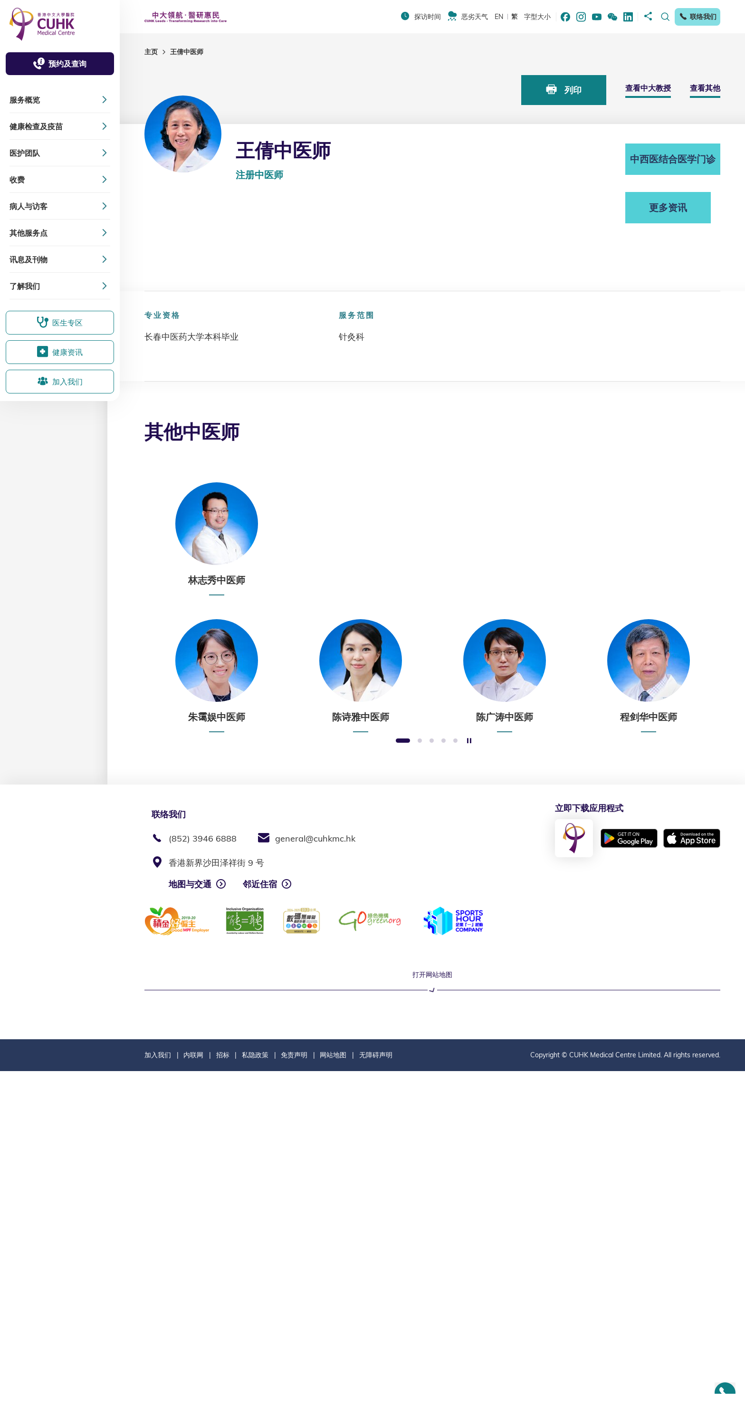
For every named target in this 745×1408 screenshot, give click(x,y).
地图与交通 (190, 884)
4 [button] (443, 741)
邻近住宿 (260, 884)
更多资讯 (668, 207)
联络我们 (697, 16)
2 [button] (420, 741)
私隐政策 (255, 1392)
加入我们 (157, 1392)
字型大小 (537, 16)
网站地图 (333, 1392)
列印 (564, 90)
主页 (151, 52)
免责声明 (294, 1392)
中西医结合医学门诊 (673, 159)
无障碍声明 (375, 1392)
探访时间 (427, 16)
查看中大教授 (648, 88)
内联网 (193, 1392)
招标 (222, 1392)
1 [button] (403, 741)
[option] (216, 538)
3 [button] (432, 741)
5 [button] (455, 741)
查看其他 (705, 88)
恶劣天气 (474, 16)
